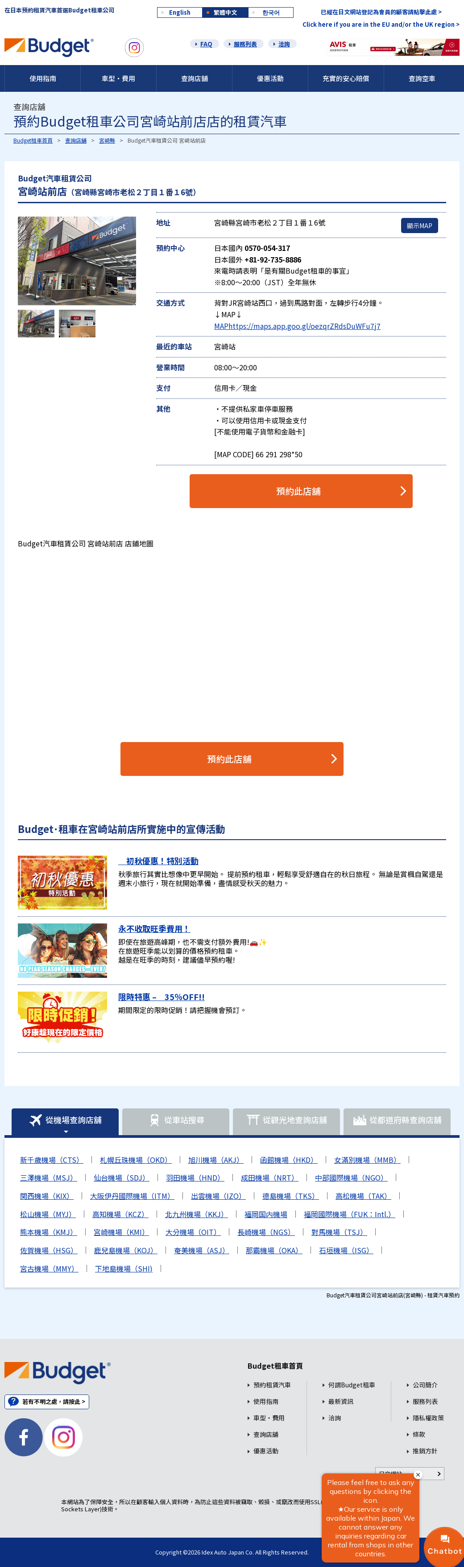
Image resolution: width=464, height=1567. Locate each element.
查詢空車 (422, 78)
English (180, 12)
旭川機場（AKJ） (216, 1159)
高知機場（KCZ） (120, 1214)
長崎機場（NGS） (266, 1231)
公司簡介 (425, 1385)
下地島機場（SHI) (124, 1268)
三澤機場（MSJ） (48, 1177)
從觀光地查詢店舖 (286, 1120)
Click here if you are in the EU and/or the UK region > (381, 24)
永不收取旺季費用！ (154, 928)
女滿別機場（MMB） (367, 1159)
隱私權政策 (428, 1418)
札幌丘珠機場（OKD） (136, 1159)
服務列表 (245, 44)
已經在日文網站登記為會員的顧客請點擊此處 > (381, 12)
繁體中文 (225, 12)
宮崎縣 (107, 140)
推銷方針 (425, 1451)
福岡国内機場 (265, 1214)
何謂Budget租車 (351, 1385)
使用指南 (42, 78)
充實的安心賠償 (346, 78)
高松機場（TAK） (363, 1195)
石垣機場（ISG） (346, 1250)
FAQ (206, 44)
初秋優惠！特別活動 (158, 860)
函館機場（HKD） (289, 1159)
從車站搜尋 (175, 1120)
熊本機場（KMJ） (48, 1231)
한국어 (271, 12)
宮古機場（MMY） (49, 1268)
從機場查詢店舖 (65, 1120)
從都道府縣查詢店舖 (397, 1120)
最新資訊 (340, 1401)
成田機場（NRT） (269, 1177)
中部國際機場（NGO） (351, 1177)
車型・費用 (118, 78)
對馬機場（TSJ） (339, 1231)
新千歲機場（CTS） (51, 1159)
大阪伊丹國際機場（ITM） (132, 1195)
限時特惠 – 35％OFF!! (161, 996)
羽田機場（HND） (195, 1177)
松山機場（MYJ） (48, 1214)
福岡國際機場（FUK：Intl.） (349, 1214)
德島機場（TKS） (290, 1195)
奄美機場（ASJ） (201, 1250)
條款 (419, 1434)
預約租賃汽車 (272, 1385)
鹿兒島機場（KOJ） (125, 1250)
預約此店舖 (298, 490)
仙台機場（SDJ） (121, 1177)
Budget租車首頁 (33, 140)
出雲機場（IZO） (218, 1195)
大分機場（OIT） (193, 1231)
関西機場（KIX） (47, 1195)
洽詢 (284, 44)
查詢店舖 (194, 78)
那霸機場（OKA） (274, 1250)
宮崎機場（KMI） (121, 1231)
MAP (221, 325)
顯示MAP (419, 225)
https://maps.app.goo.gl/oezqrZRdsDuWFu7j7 (304, 325)
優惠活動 (270, 78)
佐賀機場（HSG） (49, 1250)
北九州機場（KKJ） (196, 1214)
